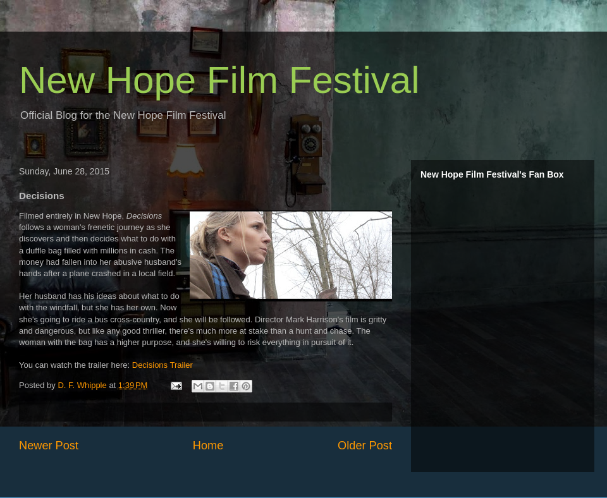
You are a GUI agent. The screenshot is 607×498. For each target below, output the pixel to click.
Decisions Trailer (162, 365)
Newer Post (48, 445)
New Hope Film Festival (219, 80)
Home (208, 445)
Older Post (365, 445)
